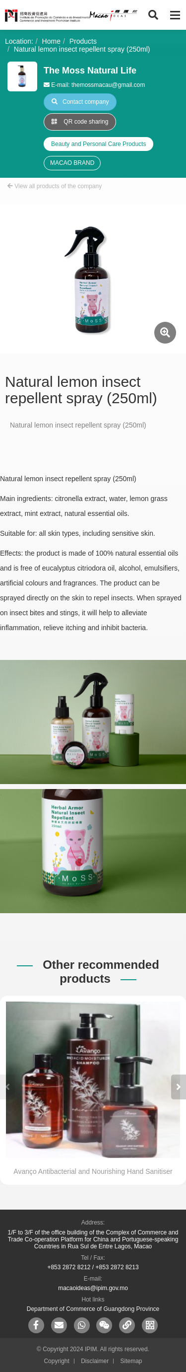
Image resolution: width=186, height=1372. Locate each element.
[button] (178, 1087)
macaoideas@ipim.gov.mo (93, 1288)
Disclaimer (95, 1361)
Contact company (80, 101)
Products (83, 41)
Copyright (56, 1361)
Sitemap (131, 1361)
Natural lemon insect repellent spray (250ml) (82, 49)
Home (51, 41)
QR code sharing (80, 121)
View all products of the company (54, 186)
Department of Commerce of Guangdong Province (93, 1308)
